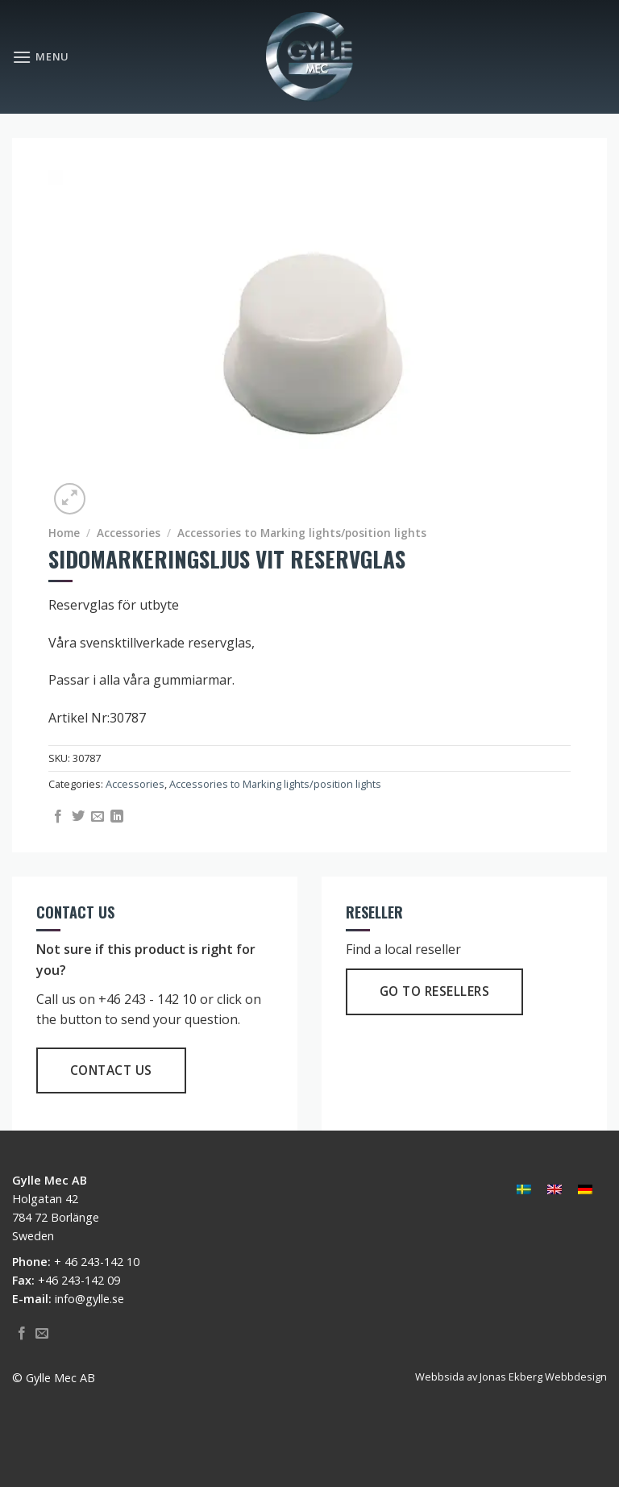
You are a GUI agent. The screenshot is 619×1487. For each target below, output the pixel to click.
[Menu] (40, 57)
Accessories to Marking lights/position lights (301, 532)
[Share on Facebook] (58, 817)
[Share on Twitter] (78, 817)
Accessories (128, 532)
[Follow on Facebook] (21, 1334)
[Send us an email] (41, 1334)
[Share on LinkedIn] (116, 817)
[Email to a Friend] (97, 817)
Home (64, 532)
